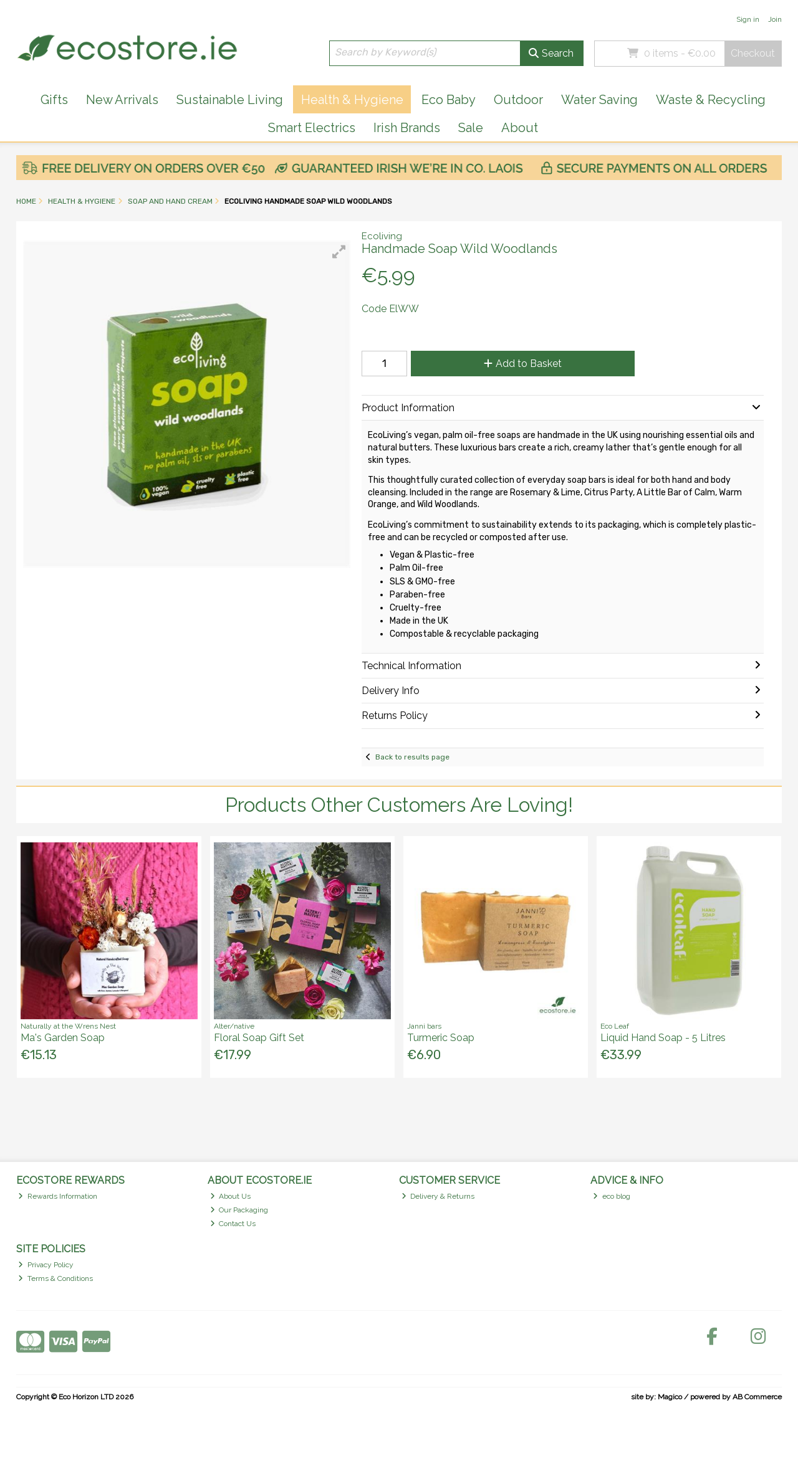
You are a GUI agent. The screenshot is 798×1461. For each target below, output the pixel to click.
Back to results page (412, 757)
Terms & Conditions (55, 1278)
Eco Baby (448, 99)
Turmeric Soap (440, 1038)
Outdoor (518, 99)
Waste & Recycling (711, 99)
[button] (339, 252)
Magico (670, 1396)
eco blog (611, 1196)
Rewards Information (57, 1196)
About (519, 127)
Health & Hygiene (352, 99)
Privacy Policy (46, 1264)
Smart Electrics (311, 127)
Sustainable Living (229, 99)
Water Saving (599, 99)
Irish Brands (406, 127)
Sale (470, 127)
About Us (230, 1196)
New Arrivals (122, 99)
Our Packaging (239, 1210)
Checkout (753, 53)
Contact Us (233, 1223)
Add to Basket (523, 363)
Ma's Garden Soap (63, 1038)
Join (775, 19)
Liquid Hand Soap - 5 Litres (663, 1038)
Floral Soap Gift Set (259, 1038)
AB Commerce (757, 1396)
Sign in (747, 19)
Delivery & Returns (438, 1196)
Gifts (54, 99)
